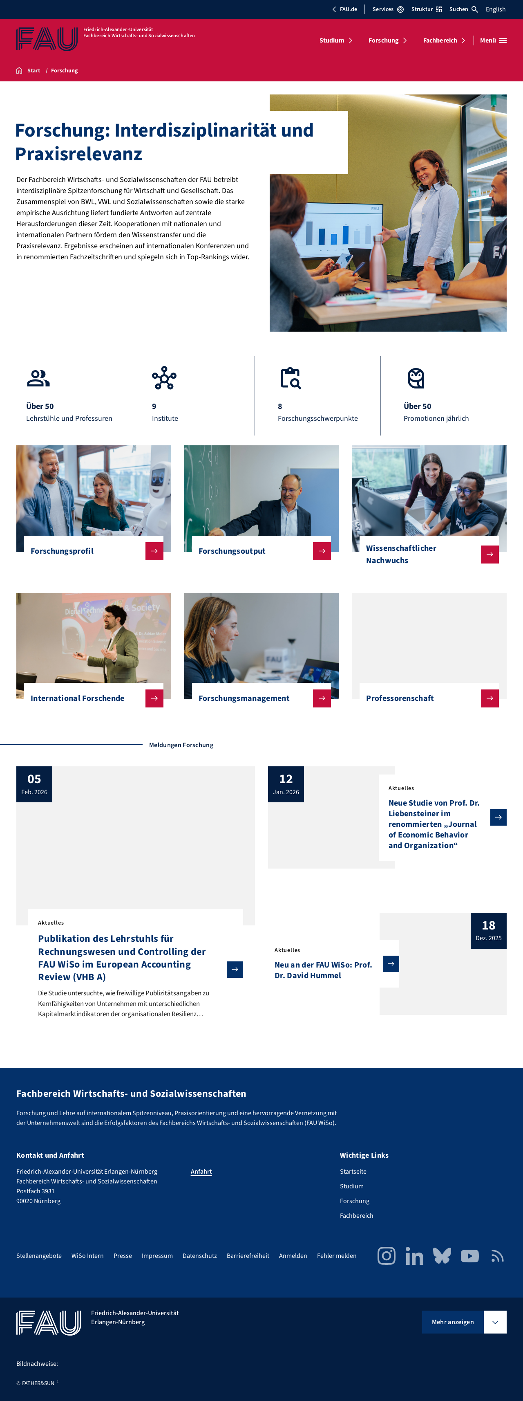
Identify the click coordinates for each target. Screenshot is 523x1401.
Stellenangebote (39, 1255)
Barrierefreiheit (248, 1255)
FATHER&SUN (38, 1383)
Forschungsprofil (90, 551)
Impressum (157, 1255)
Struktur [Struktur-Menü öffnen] (426, 9)
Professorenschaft (426, 698)
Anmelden (293, 1255)
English (496, 9)
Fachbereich (440, 40)
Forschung (384, 40)
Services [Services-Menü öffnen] (388, 9)
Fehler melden (337, 1255)
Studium (332, 40)
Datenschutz (200, 1255)
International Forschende (90, 698)
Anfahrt (201, 1171)
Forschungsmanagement (258, 698)
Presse (123, 1255)
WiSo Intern (88, 1255)
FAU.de (344, 9)
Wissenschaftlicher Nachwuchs (426, 554)
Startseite (353, 1171)
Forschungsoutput (258, 551)
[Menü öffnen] (493, 40)
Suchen (463, 9)
